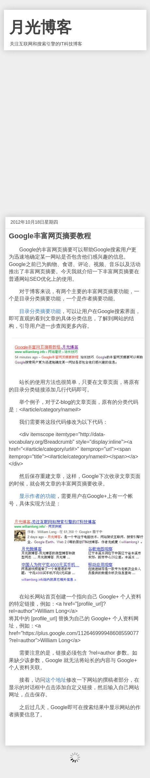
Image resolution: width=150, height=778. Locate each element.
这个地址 (55, 680)
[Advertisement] (75, 129)
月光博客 (40, 27)
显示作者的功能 (37, 496)
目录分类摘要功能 (40, 311)
